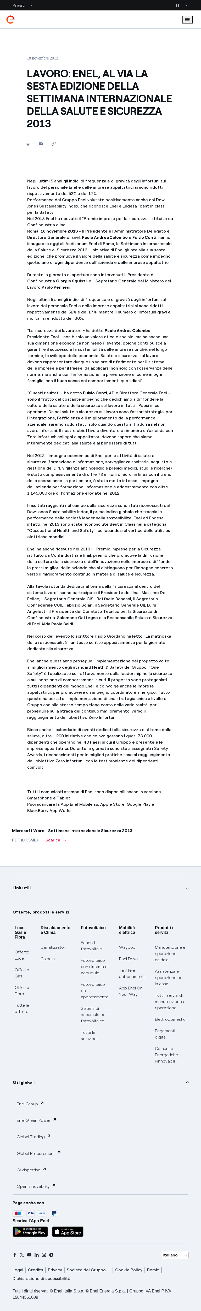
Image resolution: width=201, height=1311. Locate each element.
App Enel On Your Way (131, 991)
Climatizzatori (53, 947)
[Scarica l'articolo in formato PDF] (56, 842)
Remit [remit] (153, 1269)
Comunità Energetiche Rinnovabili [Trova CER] (166, 1055)
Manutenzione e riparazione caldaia (170, 953)
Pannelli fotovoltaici (92, 945)
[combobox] (174, 1255)
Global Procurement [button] (39, 1153)
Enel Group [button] (30, 1103)
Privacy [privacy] (55, 1269)
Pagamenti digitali (165, 1034)
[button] (41, 144)
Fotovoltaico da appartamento (95, 990)
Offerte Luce (22, 955)
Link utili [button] (22, 887)
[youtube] (29, 1255)
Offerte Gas (22, 972)
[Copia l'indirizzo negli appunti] (53, 144)
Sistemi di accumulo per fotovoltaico (94, 1014)
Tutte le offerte (22, 1008)
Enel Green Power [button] (37, 1120)
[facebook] (15, 1255)
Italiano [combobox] (170, 1255)
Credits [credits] (35, 1269)
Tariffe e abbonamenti (131, 973)
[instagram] (44, 1255)
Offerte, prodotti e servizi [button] (41, 912)
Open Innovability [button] (36, 1186)
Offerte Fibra (22, 990)
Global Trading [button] (34, 1136)
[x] (22, 1255)
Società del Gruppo (86, 1269)
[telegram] (51, 1255)
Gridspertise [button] (32, 1169)
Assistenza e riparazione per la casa (169, 977)
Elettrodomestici (170, 1019)
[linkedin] (37, 1255)
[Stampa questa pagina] (28, 144)
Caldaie (48, 958)
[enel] (10, 19)
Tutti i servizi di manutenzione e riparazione (170, 1001)
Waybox (127, 947)
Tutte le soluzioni (89, 1035)
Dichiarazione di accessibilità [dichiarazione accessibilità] (41, 1278)
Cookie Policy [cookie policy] (128, 1269)
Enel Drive (128, 958)
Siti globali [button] (24, 1082)
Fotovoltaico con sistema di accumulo (94, 966)
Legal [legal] (18, 1269)
